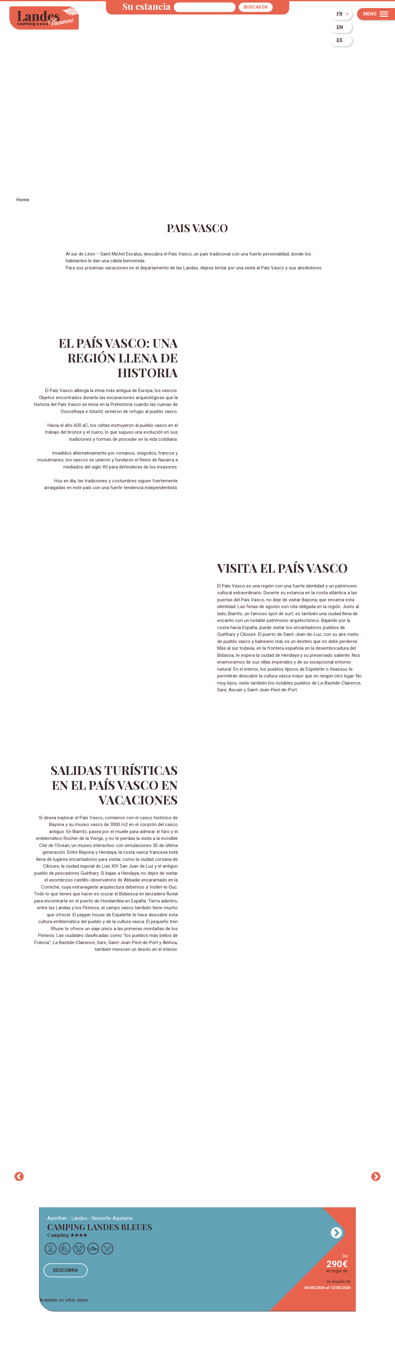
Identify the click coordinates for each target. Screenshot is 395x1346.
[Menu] (376, 14)
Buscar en (256, 7)
